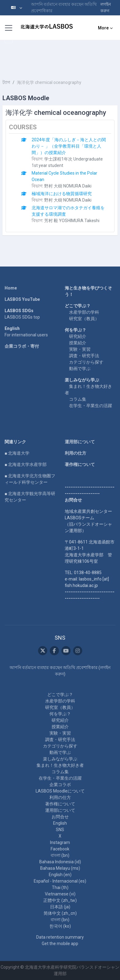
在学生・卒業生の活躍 (90, 405)
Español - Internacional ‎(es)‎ (60, 881)
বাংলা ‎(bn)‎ (60, 855)
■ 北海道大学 (17, 453)
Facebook (60, 848)
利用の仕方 (75, 453)
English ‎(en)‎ (60, 874)
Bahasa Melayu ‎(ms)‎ (60, 868)
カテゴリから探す (86, 362)
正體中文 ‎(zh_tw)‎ (60, 900)
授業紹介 (77, 342)
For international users (26, 334)
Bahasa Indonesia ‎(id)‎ (60, 861)
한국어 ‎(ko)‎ (60, 926)
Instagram (60, 842)
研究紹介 (77, 336)
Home (11, 288)
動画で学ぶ (80, 368)
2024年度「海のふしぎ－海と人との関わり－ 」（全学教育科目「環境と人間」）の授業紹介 (69, 146)
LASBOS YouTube (22, 299)
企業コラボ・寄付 (22, 346)
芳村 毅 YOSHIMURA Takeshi (71, 220)
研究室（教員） (84, 318)
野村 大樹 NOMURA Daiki (67, 186)
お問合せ (60, 816)
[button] (17, 8)
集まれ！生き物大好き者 (60, 765)
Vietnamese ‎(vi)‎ (60, 893)
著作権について (80, 464)
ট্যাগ (6, 82)
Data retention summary (60, 937)
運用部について (80, 441)
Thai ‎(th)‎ (60, 887)
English (60, 823)
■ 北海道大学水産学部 (26, 464)
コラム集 (77, 399)
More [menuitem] (103, 27)
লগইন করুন (105, 7)
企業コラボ (60, 784)
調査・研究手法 (84, 355)
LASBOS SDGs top (22, 317)
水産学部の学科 (84, 312)
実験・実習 (80, 349)
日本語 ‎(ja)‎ (60, 906)
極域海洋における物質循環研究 (62, 193)
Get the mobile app (60, 943)
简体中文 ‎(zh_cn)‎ (60, 913)
